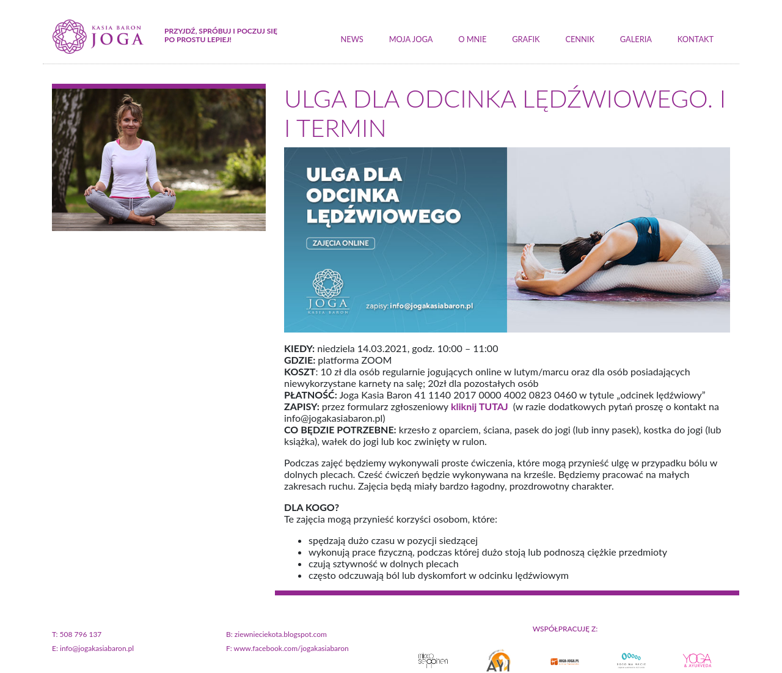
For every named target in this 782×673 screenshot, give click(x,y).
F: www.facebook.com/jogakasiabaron (287, 648)
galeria (636, 39)
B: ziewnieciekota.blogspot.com (276, 634)
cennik (579, 39)
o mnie (472, 39)
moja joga (411, 39)
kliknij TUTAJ (478, 406)
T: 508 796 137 (76, 634)
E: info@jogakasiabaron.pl (93, 648)
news (352, 39)
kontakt (696, 39)
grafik (525, 39)
